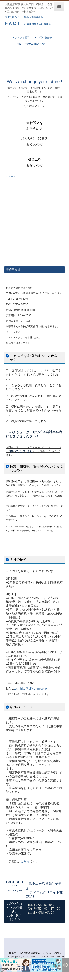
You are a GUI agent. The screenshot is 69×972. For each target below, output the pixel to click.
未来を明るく (12, 17)
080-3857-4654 (25, 682)
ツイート (11, 176)
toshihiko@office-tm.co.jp (30, 688)
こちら (25, 861)
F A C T (12, 23)
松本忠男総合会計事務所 (37, 24)
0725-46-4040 (20, 298)
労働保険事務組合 (33, 17)
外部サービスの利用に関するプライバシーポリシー (36, 952)
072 (27, 44)
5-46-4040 (37, 44)
